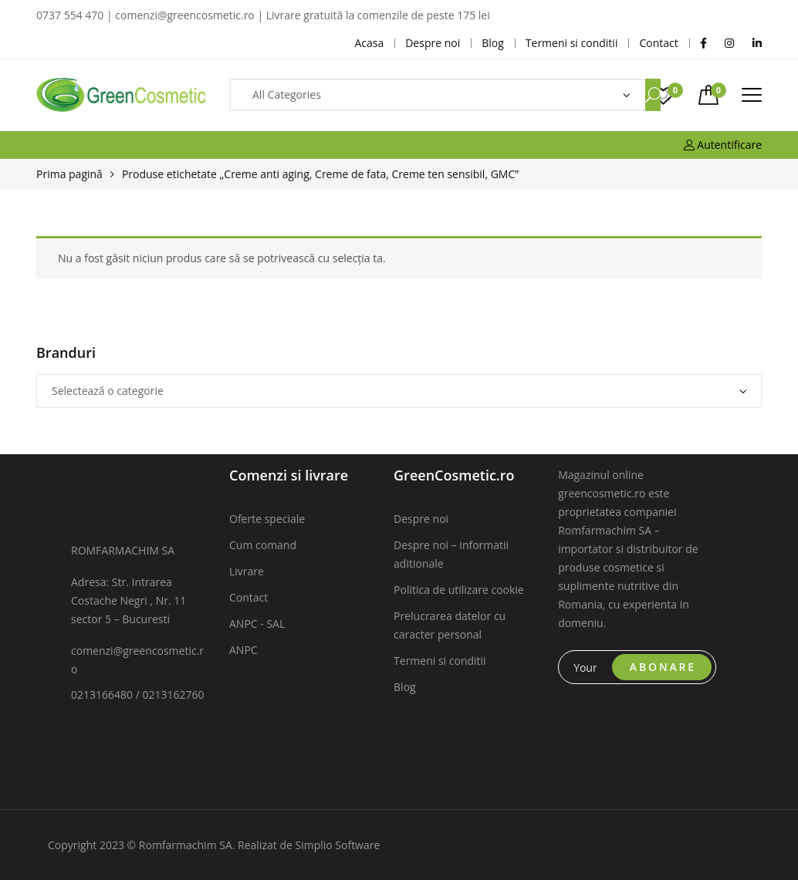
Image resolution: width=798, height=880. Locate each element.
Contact (248, 597)
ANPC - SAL (257, 623)
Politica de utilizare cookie (459, 589)
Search (653, 95)
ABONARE (663, 666)
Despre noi (421, 518)
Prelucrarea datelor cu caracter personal (450, 625)
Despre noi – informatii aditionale (451, 554)
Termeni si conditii (440, 660)
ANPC (243, 649)
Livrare (246, 571)
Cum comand (262, 545)
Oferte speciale (267, 518)
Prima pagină (69, 174)
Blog (405, 686)
